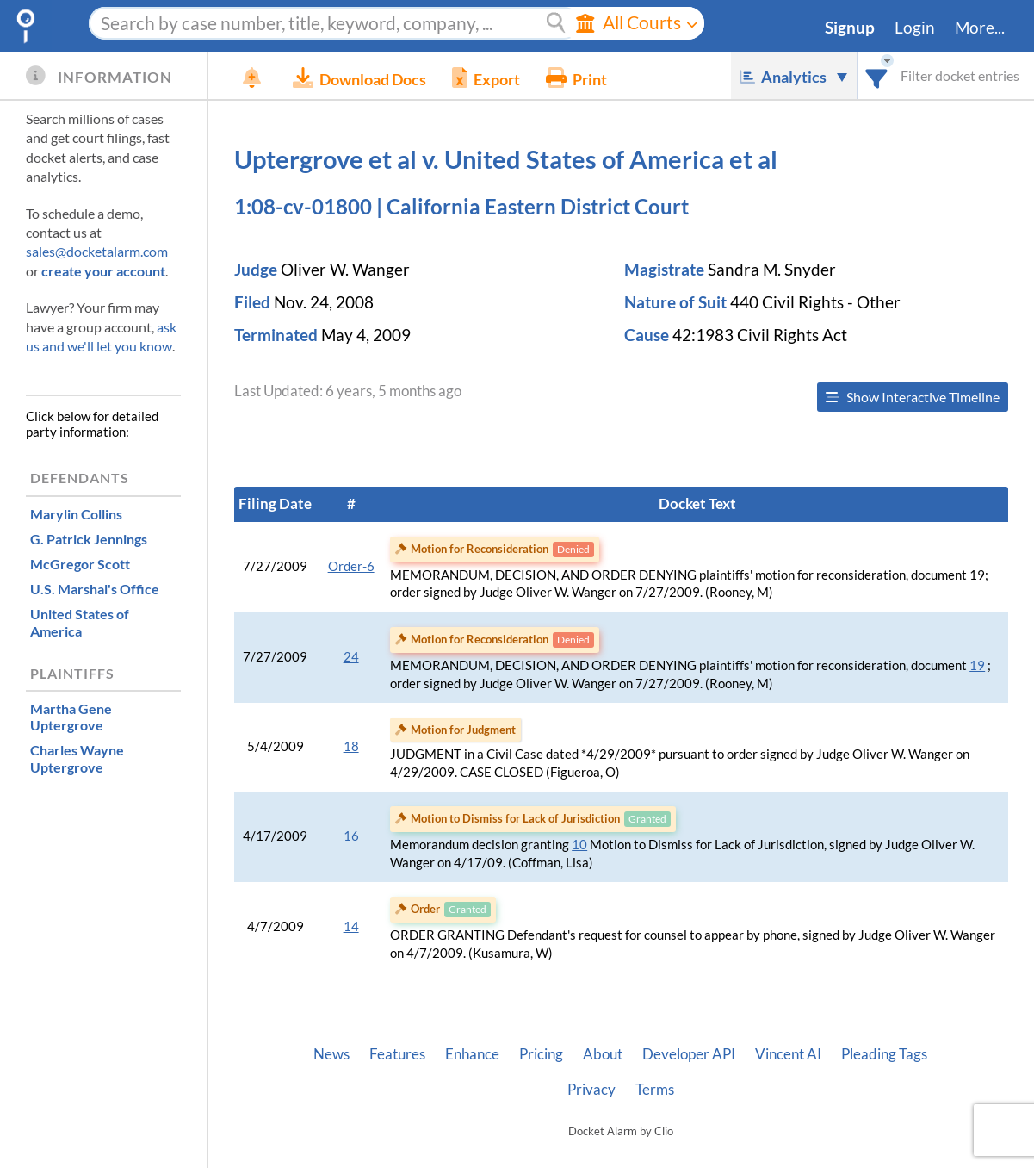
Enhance (472, 1054)
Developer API (688, 1054)
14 (351, 926)
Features (397, 1054)
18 (351, 746)
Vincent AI (788, 1054)
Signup (850, 27)
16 (351, 836)
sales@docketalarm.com (97, 251)
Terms (654, 1089)
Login (915, 27)
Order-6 (351, 566)
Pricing (541, 1054)
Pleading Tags (884, 1054)
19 (977, 665)
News (331, 1054)
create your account (103, 271)
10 (579, 844)
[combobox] (877, 75)
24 (351, 656)
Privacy (591, 1089)
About (602, 1054)
